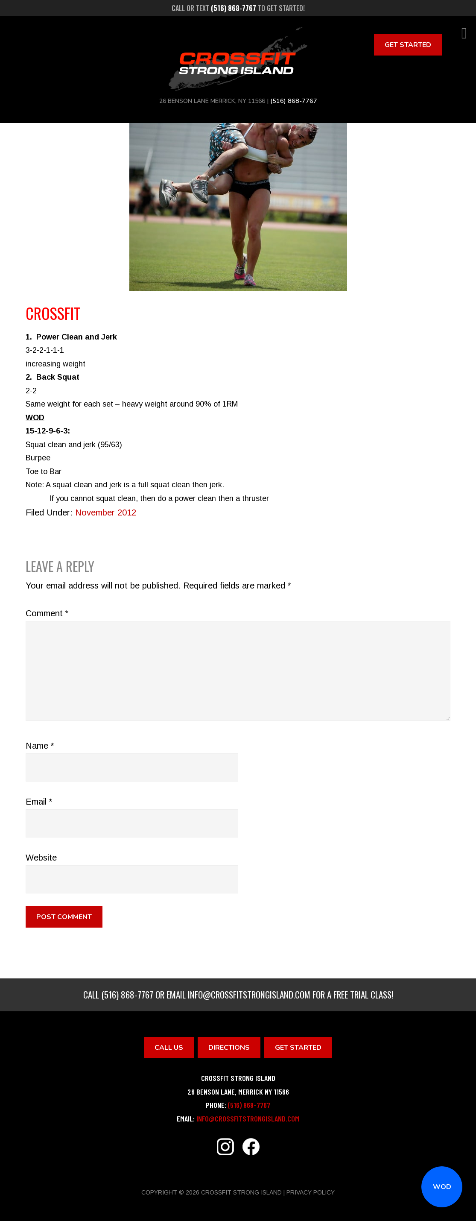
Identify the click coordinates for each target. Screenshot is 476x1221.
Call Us (169, 1047)
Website (41, 857)
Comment (47, 613)
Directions (229, 1047)
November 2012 (105, 512)
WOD (442, 1187)
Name (40, 745)
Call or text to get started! (238, 8)
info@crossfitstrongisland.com (249, 994)
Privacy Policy (310, 1192)
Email (39, 801)
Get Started (408, 45)
